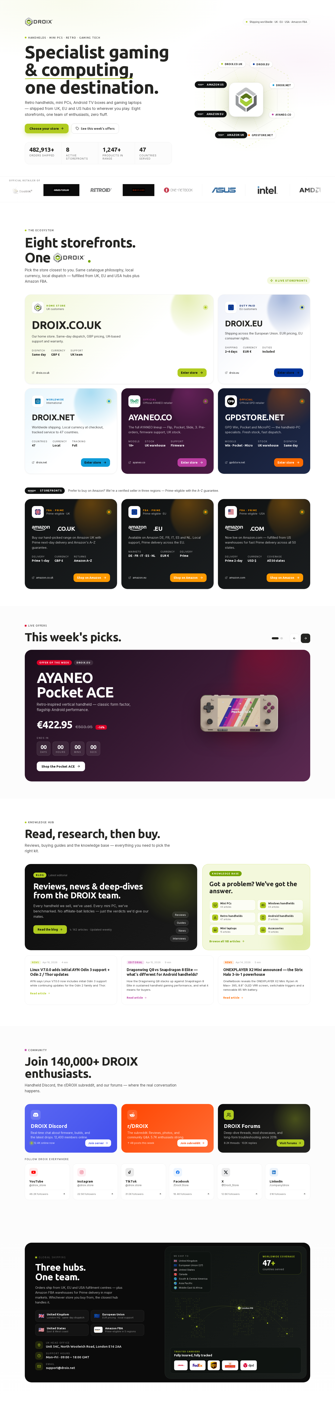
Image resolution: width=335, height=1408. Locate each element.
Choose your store (46, 128)
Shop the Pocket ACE (60, 770)
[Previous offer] (294, 640)
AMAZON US (210, 84)
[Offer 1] (275, 640)
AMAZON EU (210, 114)
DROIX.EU (261, 64)
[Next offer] (305, 640)
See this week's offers (95, 128)
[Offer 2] (281, 640)
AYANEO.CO (281, 114)
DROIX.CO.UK (231, 64)
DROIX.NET (282, 85)
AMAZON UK (231, 135)
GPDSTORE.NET (260, 135)
